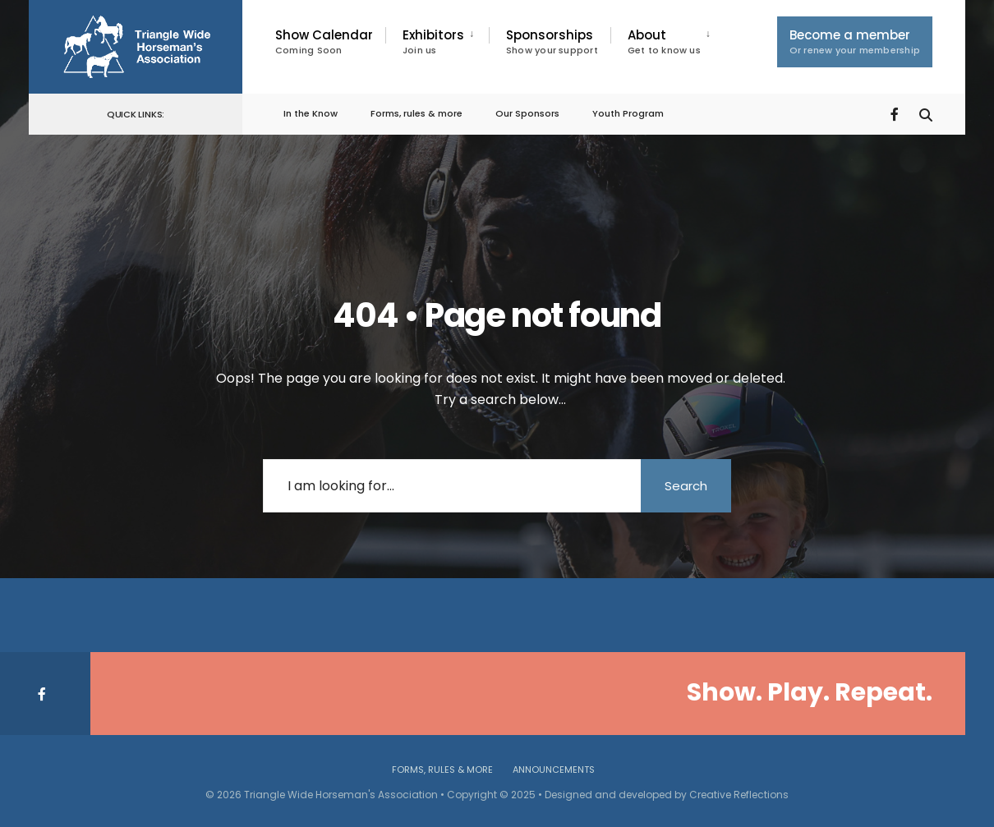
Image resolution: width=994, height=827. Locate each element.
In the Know (310, 113)
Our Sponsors (527, 113)
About (664, 41)
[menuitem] (437, 42)
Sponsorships (552, 41)
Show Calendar (324, 41)
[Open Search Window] (926, 113)
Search (686, 485)
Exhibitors (433, 41)
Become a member (854, 41)
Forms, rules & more (416, 113)
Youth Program (628, 113)
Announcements (554, 769)
